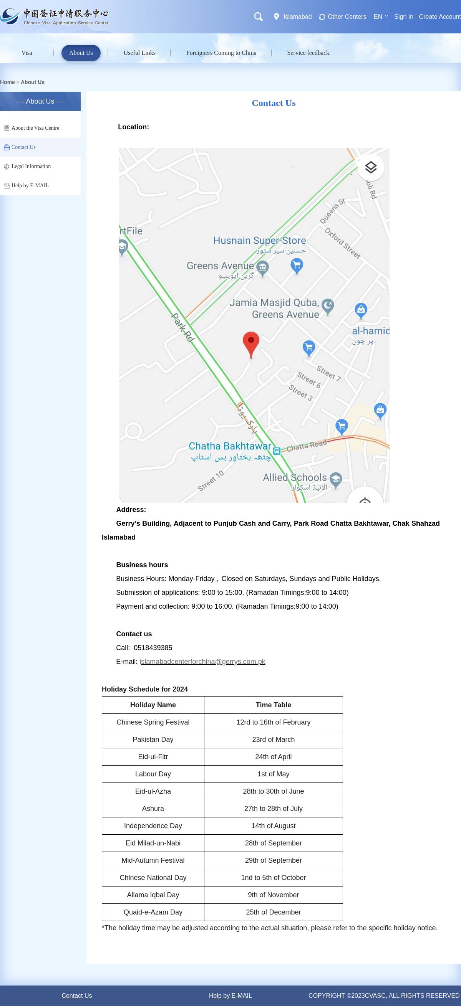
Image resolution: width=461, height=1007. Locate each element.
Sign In (403, 16)
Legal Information (27, 166)
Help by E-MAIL (26, 186)
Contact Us (20, 147)
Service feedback (308, 53)
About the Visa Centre (32, 128)
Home (7, 82)
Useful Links (140, 53)
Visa (27, 53)
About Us (81, 53)
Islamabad (298, 16)
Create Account (440, 16)
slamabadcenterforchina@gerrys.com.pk (203, 661)
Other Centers (347, 16)
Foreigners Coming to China (221, 53)
